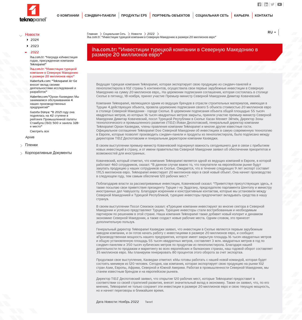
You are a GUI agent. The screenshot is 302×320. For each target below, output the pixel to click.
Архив (29, 137)
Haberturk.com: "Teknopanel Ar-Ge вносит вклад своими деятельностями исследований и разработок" (53, 86)
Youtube (279, 4)
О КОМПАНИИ (68, 16)
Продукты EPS (134, 16)
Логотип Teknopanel (33, 13)
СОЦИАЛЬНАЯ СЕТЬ (211, 16)
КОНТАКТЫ (264, 16)
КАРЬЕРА (241, 16)
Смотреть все (39, 131)
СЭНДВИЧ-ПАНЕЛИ (100, 16)
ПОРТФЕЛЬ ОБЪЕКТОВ (171, 16)
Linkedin (266, 4)
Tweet (149, 302)
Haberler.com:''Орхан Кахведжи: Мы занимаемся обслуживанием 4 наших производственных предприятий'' (54, 102)
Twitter (273, 4)
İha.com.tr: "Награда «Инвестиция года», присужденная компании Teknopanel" (53, 60)
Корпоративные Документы (48, 153)
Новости (32, 34)
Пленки (31, 145)
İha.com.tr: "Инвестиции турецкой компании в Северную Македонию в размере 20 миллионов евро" (54, 72)
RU (273, 35)
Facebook (259, 4)
